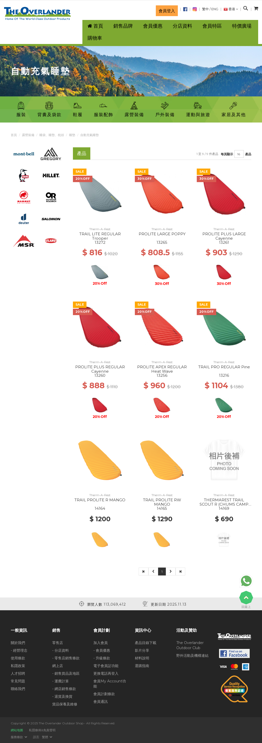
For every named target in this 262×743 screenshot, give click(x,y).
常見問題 (18, 681)
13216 (224, 375)
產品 (248, 154)
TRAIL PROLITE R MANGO (99, 499)
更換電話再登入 (105, 673)
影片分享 (142, 650)
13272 (100, 242)
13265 (162, 242)
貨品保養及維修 (64, 704)
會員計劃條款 (104, 694)
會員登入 (167, 10)
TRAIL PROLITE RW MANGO (162, 502)
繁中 (205, 9)
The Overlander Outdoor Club (190, 645)
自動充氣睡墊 (89, 135)
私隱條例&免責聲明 (42, 730)
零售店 (57, 642)
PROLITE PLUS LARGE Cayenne (224, 236)
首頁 (14, 135)
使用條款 (18, 658)
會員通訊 (100, 701)
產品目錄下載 (145, 642)
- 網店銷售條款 (64, 688)
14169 (224, 508)
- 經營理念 (19, 650)
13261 (224, 242)
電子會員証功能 (105, 665)
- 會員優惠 (101, 650)
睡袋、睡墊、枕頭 (51, 135)
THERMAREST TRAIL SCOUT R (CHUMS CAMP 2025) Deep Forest (224, 504)
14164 (100, 508)
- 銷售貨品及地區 (66, 673)
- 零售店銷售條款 (66, 658)
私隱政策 (18, 665)
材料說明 (142, 658)
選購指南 (142, 665)
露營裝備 (28, 135)
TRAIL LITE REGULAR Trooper (100, 236)
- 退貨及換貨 (62, 696)
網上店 (57, 665)
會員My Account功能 (109, 684)
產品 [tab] (81, 153)
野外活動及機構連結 (192, 655)
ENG (214, 9)
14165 (162, 508)
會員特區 (212, 26)
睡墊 (72, 135)
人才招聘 (18, 673)
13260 (99, 375)
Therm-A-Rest (100, 229)
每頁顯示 (227, 154)
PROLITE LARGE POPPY (162, 233)
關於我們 (18, 642)
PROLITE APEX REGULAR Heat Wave (162, 369)
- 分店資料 (60, 650)
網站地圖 (17, 730)
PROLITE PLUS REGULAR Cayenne (100, 369)
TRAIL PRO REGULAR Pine (224, 366)
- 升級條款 (101, 658)
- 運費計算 (60, 681)
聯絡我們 (18, 688)
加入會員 (100, 642)
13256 (162, 375)
